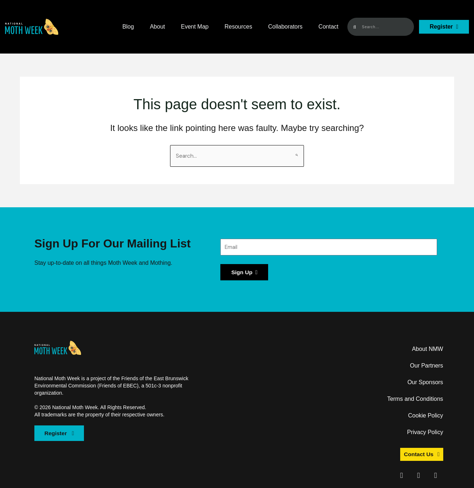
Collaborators (285, 27)
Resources (238, 27)
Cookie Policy (425, 416)
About (157, 27)
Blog (128, 27)
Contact (328, 27)
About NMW (427, 350)
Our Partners (426, 366)
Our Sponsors (425, 383)
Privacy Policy (425, 433)
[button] (31, 27)
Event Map (194, 27)
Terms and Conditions (415, 399)
